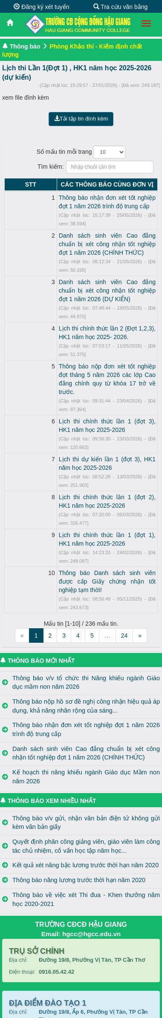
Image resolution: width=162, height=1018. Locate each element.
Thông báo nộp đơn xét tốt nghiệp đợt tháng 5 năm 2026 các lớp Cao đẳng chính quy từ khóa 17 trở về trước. (89, 324)
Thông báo (25, 46)
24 (124, 516)
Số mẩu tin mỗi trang (81, 152)
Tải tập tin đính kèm (81, 118)
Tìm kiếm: (81, 167)
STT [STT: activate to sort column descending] (11, 184)
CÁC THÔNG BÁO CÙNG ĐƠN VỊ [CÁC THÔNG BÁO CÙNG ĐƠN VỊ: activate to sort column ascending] (88, 184)
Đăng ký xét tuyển (41, 6)
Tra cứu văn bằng (120, 6)
